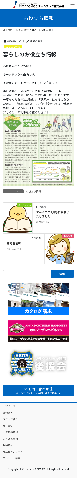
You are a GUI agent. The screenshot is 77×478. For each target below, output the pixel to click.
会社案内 (8, 412)
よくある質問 (10, 438)
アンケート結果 (11, 458)
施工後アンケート (13, 451)
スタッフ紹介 (10, 419)
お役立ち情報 (13, 46)
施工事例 (8, 425)
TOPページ (9, 406)
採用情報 (8, 445)
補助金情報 (14, 243)
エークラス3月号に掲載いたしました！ (52, 214)
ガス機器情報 (10, 432)
